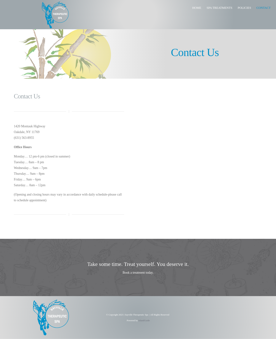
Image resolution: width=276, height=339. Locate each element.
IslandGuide (144, 320)
